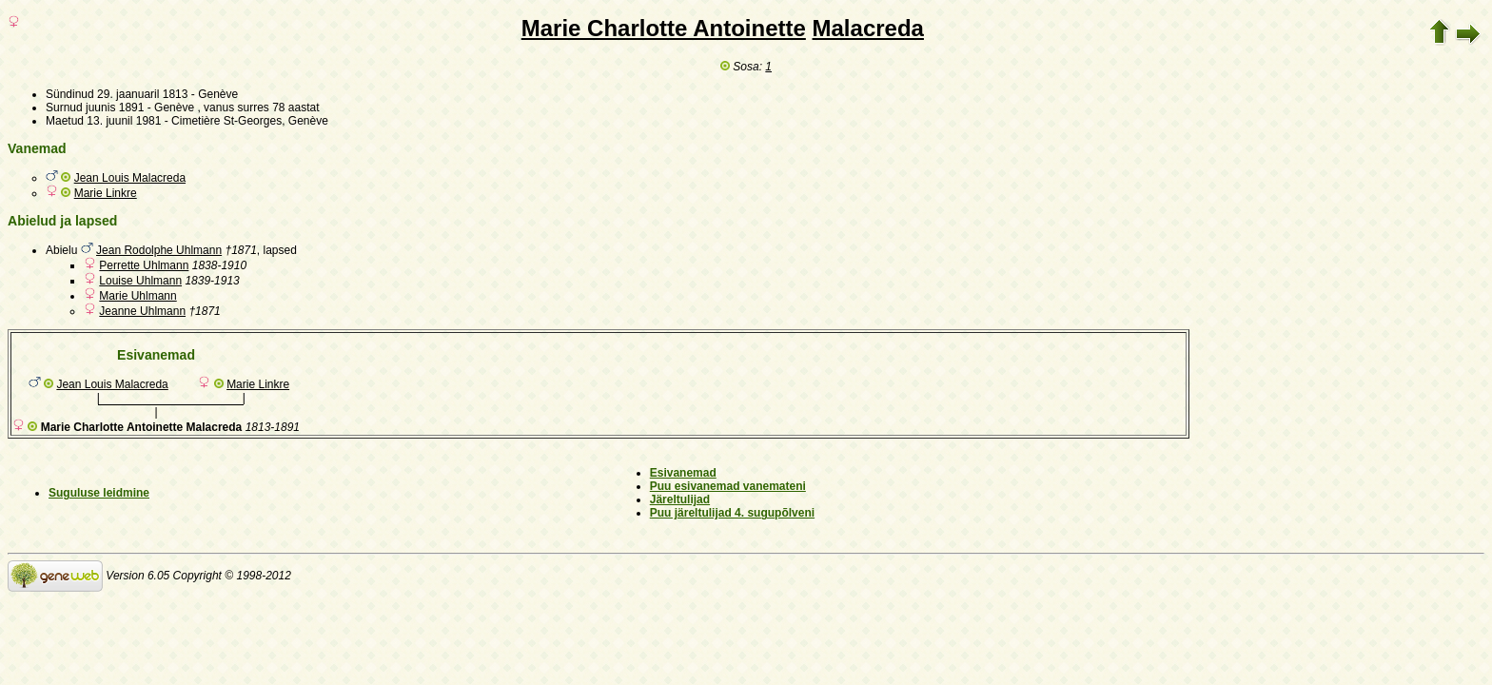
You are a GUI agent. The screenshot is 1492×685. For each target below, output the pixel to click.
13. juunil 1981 (124, 120)
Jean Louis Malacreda (130, 178)
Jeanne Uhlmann (142, 311)
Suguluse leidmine (99, 492)
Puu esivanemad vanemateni (728, 486)
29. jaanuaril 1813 (142, 94)
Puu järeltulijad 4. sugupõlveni (732, 512)
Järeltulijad (680, 499)
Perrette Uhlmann (143, 265)
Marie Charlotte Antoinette (663, 28)
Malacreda (868, 28)
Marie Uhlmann (137, 296)
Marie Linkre (105, 193)
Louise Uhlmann (140, 280)
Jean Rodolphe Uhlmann (159, 250)
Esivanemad (683, 473)
